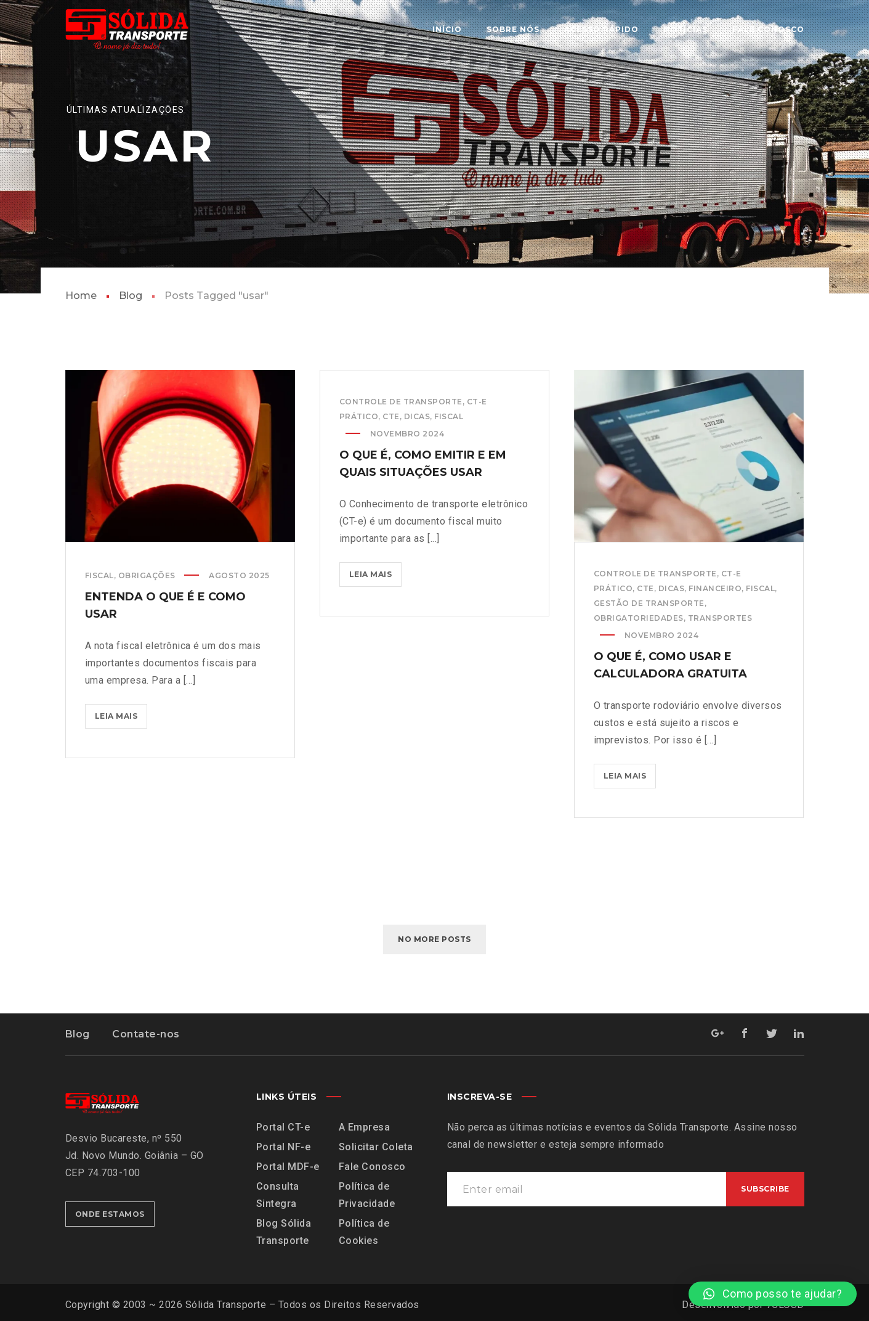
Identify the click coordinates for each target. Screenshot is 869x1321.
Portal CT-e (283, 1127)
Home (81, 295)
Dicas (417, 416)
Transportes (720, 618)
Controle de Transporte (401, 401)
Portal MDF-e (288, 1166)
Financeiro (715, 588)
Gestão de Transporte (649, 603)
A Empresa (364, 1127)
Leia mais (121, 712)
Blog (130, 295)
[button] (773, 1294)
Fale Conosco (372, 1166)
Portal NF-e (283, 1147)
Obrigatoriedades (639, 618)
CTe (391, 416)
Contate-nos (146, 1034)
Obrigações (147, 575)
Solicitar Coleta (376, 1147)
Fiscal (99, 575)
